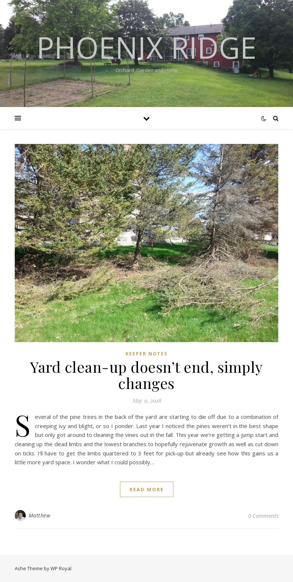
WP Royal (60, 568)
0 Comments (263, 515)
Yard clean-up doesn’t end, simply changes (146, 375)
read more (147, 489)
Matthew (39, 515)
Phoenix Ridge (146, 47)
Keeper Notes (146, 354)
